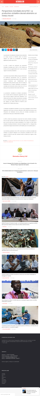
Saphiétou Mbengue (6, 252)
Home (3, 6)
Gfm (2, 375)
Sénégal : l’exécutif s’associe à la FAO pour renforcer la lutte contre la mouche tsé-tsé (33, 97)
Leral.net (3, 373)
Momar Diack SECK (6, 277)
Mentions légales (5, 361)
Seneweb (3, 374)
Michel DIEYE (5, 303)
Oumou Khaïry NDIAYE (6, 329)
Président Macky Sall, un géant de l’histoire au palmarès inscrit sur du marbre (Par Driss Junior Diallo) (32, 79)
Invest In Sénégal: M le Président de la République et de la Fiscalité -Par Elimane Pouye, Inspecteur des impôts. (33, 61)
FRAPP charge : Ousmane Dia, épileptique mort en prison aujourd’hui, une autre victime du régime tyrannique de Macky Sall (32, 70)
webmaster (5, 226)
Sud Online (4, 379)
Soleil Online (4, 380)
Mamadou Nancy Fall (7, 18)
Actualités (7, 6)
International (16, 6)
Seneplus (3, 383)
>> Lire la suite (4, 342)
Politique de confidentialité (14, 361)
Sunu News (4, 382)
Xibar (3, 378)
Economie (11, 6)
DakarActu (4, 377)
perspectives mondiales (28, 140)
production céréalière (8, 141)
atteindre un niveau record (13, 140)
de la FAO (21, 140)
